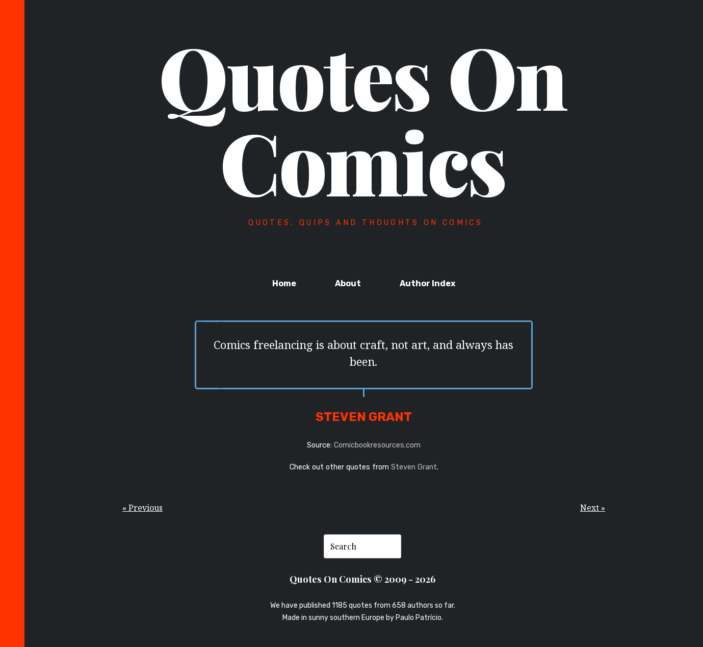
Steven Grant (414, 467)
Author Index (427, 283)
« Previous (142, 507)
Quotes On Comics (363, 118)
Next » (592, 507)
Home (284, 283)
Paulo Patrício (418, 617)
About (348, 283)
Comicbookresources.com (377, 445)
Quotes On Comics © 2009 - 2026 (362, 579)
